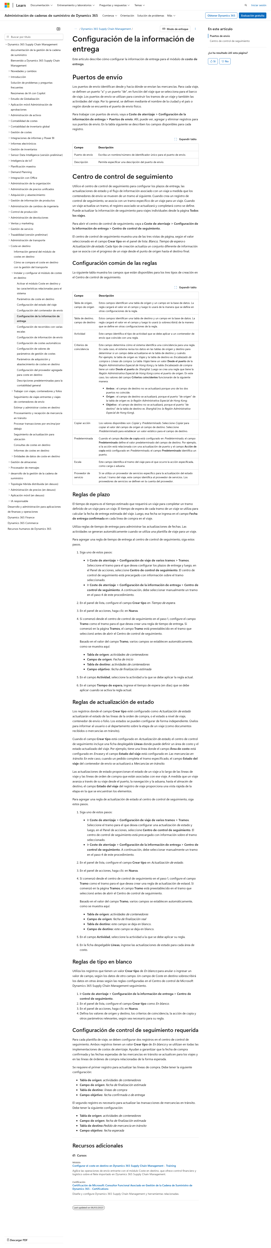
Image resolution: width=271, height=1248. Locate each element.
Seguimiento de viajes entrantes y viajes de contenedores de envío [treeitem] (37, 399)
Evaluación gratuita (252, 15)
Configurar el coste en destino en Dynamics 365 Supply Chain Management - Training (124, 1165)
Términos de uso (192, 1236)
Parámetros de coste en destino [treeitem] (35, 299)
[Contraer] (58, 28)
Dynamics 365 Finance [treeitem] (21, 517)
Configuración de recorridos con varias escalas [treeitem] (39, 329)
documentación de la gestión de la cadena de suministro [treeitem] (36, 52)
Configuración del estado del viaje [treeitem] (37, 304)
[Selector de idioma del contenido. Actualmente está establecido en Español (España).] (18, 1227)
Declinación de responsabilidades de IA (27, 1236)
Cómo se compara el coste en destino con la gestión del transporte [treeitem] (36, 264)
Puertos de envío (220, 36)
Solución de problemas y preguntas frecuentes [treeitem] (31, 85)
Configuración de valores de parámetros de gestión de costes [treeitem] (36, 351)
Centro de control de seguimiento (230, 41)
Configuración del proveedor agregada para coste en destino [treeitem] (39, 372)
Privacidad (118, 1236)
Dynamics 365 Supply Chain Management (106, 29)
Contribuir (102, 1236)
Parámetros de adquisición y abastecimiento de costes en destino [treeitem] (38, 361)
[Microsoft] (7, 5)
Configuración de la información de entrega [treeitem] (38, 318)
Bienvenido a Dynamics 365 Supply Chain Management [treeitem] (35, 63)
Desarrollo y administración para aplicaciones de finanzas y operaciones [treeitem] (34, 509)
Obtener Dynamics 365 (221, 15)
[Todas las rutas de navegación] (75, 29)
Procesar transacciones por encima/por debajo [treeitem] (37, 426)
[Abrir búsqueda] (246, 5)
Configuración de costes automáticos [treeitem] (39, 343)
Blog (85, 1236)
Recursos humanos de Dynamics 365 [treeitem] (29, 528)
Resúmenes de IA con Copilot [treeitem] (28, 93)
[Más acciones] (195, 29)
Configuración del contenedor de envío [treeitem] (40, 310)
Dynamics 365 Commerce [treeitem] (23, 523)
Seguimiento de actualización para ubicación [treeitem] (34, 436)
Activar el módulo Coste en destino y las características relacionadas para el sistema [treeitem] (39, 288)
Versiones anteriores (67, 1236)
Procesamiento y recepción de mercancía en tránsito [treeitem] (38, 415)
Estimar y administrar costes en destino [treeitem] (37, 407)
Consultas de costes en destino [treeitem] (32, 445)
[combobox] (34, 37)
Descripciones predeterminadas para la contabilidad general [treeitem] (39, 383)
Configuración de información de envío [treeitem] (40, 337)
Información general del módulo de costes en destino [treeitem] (34, 254)
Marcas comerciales (218, 1236)
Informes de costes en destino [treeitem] (31, 450)
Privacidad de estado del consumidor (153, 1236)
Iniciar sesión (258, 5)
